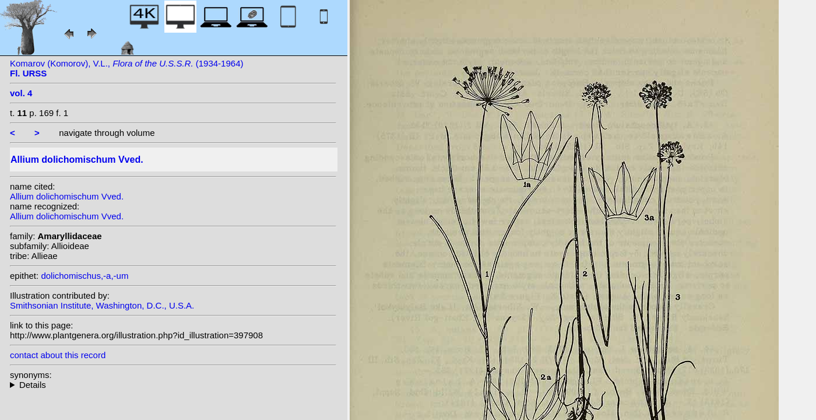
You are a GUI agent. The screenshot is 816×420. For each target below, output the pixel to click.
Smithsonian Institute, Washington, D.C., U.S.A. (102, 305)
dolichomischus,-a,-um (84, 276)
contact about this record (57, 355)
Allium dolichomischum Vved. (67, 196)
